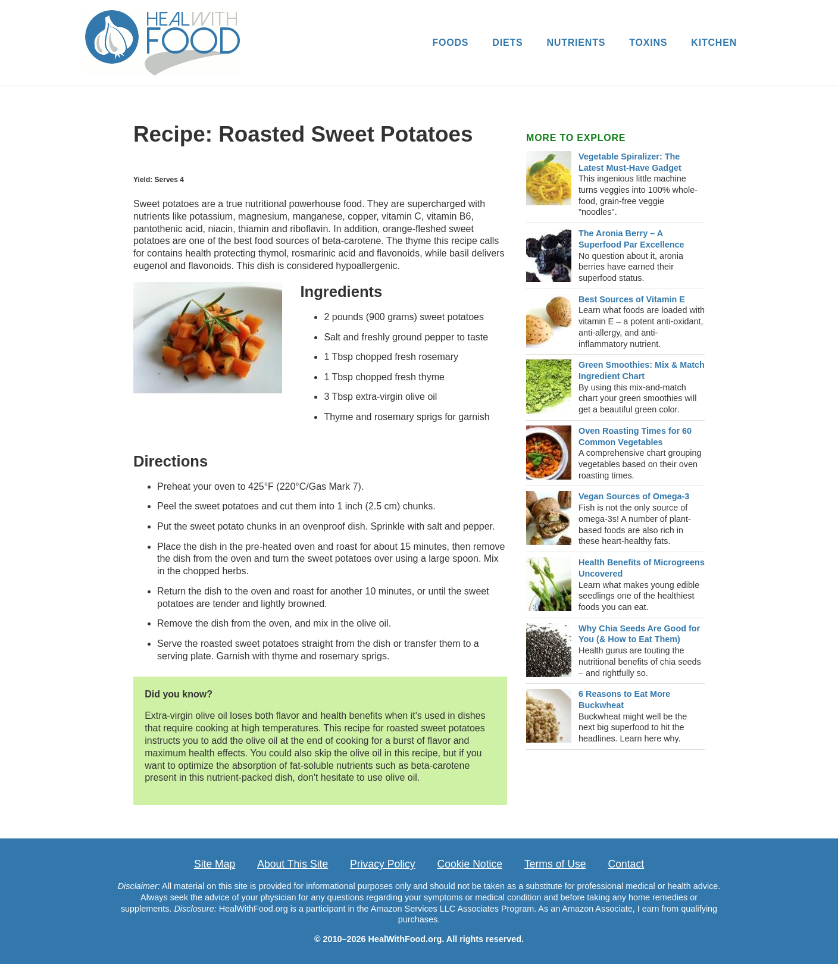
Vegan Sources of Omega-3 (634, 496)
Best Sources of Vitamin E (632, 299)
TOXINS (648, 42)
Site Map (214, 864)
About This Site (292, 864)
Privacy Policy (382, 864)
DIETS (507, 42)
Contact (626, 864)
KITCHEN (714, 42)
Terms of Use (555, 864)
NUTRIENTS (575, 42)
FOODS (450, 42)
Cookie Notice (470, 864)
